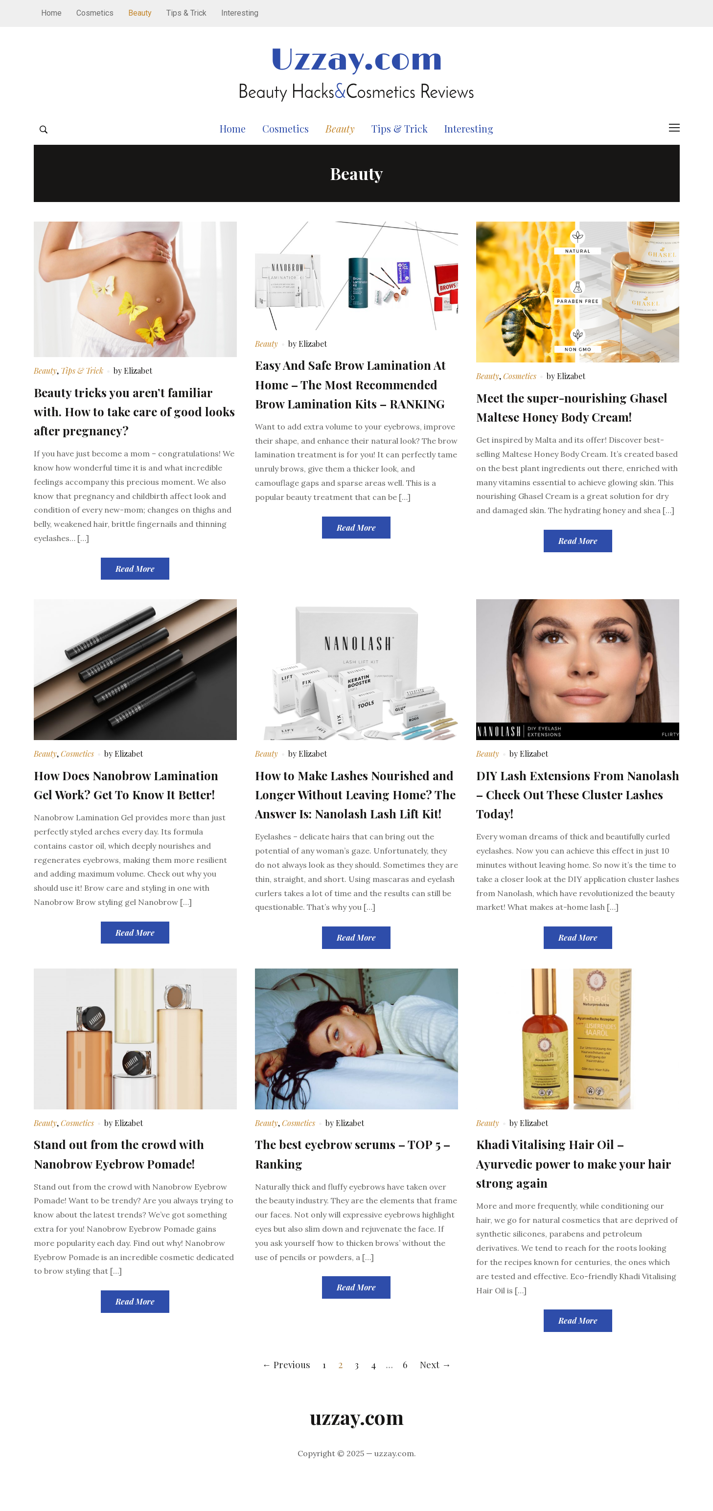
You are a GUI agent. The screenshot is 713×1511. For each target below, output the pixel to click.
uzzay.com (357, 1453)
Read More (135, 586)
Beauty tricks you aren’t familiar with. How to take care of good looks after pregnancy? (132, 428)
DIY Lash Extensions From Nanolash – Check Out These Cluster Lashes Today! (566, 811)
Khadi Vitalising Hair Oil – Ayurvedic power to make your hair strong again (572, 1199)
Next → (437, 1400)
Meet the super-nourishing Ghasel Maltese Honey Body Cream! (563, 433)
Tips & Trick (186, 13)
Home (51, 13)
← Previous (284, 1400)
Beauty (140, 13)
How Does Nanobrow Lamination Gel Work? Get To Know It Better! (127, 811)
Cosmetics (95, 13)
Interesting (239, 13)
